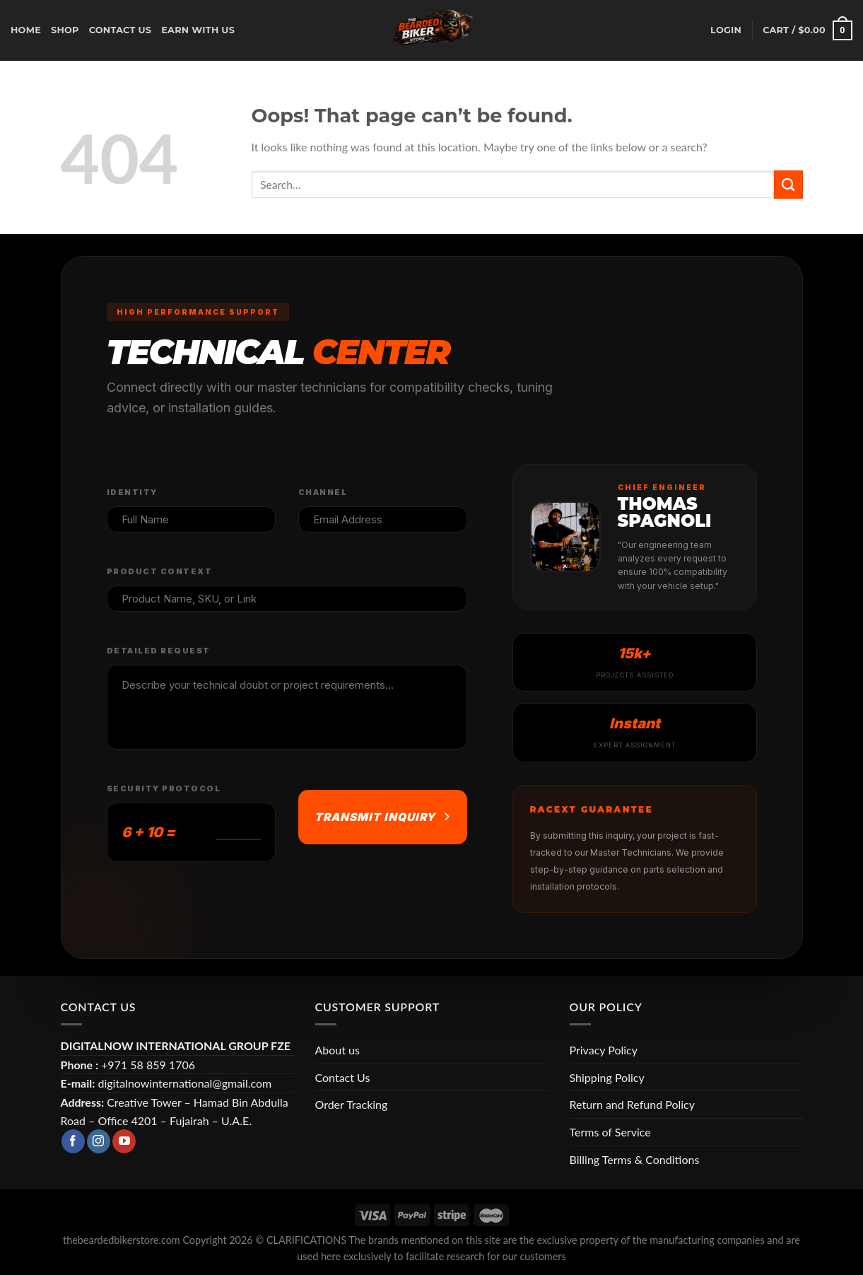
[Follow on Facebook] (73, 1141)
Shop (65, 30)
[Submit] (788, 184)
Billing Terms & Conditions (635, 1159)
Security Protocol (164, 788)
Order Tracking (351, 1104)
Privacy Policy (604, 1049)
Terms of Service (610, 1132)
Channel (323, 492)
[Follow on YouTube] (124, 1141)
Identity (132, 492)
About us (337, 1049)
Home (26, 30)
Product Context (160, 571)
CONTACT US (120, 30)
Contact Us (342, 1077)
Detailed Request (159, 651)
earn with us (198, 30)
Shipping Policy (607, 1077)
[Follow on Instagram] (98, 1141)
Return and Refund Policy (632, 1104)
